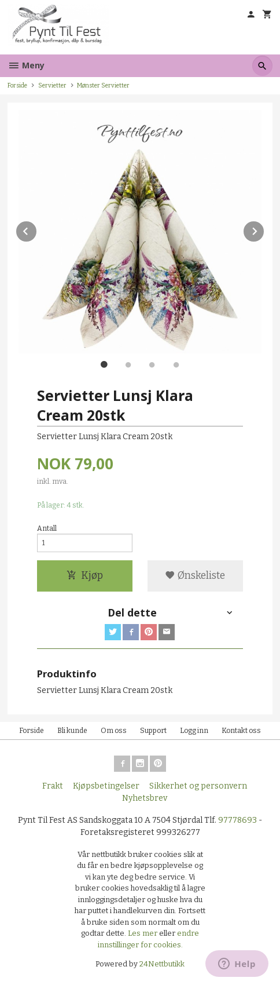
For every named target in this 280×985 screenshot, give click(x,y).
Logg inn (194, 731)
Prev (37, 229)
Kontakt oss (241, 731)
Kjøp (85, 576)
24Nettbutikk (162, 964)
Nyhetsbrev (144, 798)
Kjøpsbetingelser (106, 786)
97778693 (237, 820)
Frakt (52, 786)
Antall (47, 528)
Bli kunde (72, 731)
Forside (17, 85)
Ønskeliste (195, 576)
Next (264, 229)
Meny (26, 65)
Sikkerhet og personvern (198, 786)
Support (153, 731)
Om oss (114, 731)
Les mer (143, 933)
